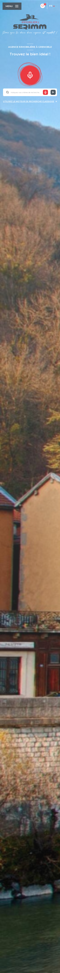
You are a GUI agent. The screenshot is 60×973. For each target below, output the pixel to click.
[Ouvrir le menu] (12, 6)
